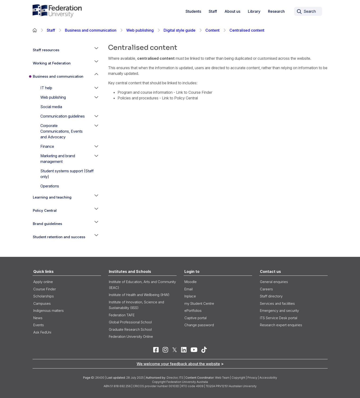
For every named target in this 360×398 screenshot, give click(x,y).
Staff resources (46, 50)
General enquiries (274, 281)
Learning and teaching (52, 197)
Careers (266, 289)
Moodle (190, 281)
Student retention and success (59, 237)
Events (38, 325)
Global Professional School (130, 322)
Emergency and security (279, 310)
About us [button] (232, 11)
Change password (199, 325)
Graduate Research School (130, 329)
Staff (51, 30)
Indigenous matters (48, 310)
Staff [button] (213, 11)
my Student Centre (199, 303)
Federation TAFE (122, 315)
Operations (49, 186)
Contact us (270, 271)
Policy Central (45, 210)
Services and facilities (277, 303)
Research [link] (276, 11)
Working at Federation (52, 63)
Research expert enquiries (281, 325)
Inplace (190, 296)
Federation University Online (131, 336)
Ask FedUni (42, 332)
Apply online (43, 281)
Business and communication (90, 30)
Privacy (252, 377)
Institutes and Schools (130, 271)
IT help (46, 87)
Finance (47, 146)
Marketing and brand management (57, 158)
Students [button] (193, 11)
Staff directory (271, 296)
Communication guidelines (62, 116)
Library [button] (254, 11)
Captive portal (195, 318)
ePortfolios (193, 310)
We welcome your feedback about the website (178, 363)
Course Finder (44, 289)
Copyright (238, 377)
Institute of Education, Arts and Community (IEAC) (142, 284)
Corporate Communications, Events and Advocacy (61, 131)
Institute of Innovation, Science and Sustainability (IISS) (136, 305)
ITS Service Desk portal (278, 318)
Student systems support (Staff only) (67, 174)
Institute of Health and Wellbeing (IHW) (139, 294)
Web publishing (140, 30)
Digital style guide (179, 30)
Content (212, 30)
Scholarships (43, 296)
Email (188, 289)
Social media (51, 106)
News (37, 318)
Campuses (42, 303)
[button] (96, 50)
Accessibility (268, 377)
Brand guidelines (47, 223)
